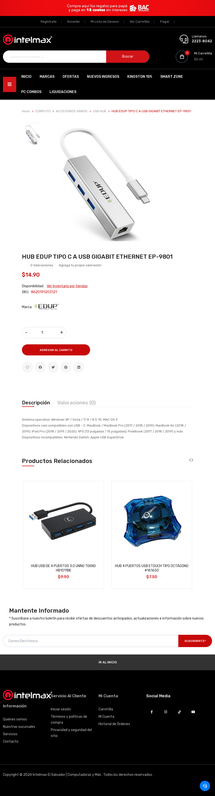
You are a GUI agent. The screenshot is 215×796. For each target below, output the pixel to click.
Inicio (26, 77)
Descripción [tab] (36, 403)
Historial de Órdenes (114, 724)
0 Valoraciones (42, 265)
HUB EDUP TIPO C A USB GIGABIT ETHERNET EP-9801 (97, 256)
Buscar (127, 56)
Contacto (10, 741)
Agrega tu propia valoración (80, 265)
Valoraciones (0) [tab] (76, 403)
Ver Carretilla (139, 21)
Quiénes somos (15, 719)
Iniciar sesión (61, 709)
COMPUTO (42, 111)
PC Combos (31, 92)
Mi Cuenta (106, 717)
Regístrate (49, 21)
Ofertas (71, 77)
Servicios (10, 734)
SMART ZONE (171, 77)
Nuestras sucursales (19, 727)
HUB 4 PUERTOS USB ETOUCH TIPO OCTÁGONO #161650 (151, 568)
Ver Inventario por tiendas (67, 286)
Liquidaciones (63, 92)
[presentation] (190, 460)
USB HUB (99, 111)
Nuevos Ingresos (103, 77)
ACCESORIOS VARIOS (71, 111)
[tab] (32, 134)
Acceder (73, 21)
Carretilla (106, 709)
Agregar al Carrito (56, 350)
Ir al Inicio (108, 662)
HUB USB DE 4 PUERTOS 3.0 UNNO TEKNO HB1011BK (63, 568)
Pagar (164, 21)
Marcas (47, 77)
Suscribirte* (195, 641)
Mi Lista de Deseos (105, 21)
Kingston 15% (139, 77)
